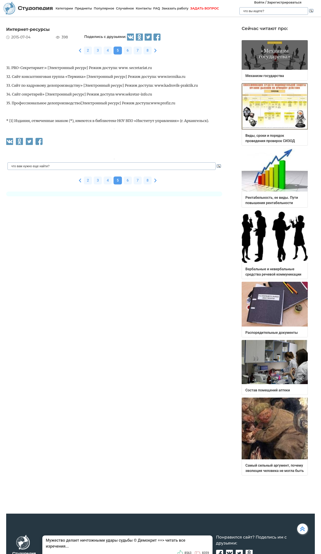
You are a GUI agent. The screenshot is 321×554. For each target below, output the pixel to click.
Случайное (125, 8)
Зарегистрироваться (284, 2)
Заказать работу (175, 8)
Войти (259, 2)
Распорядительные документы (271, 333)
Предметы (83, 8)
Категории (64, 8)
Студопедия (28, 8)
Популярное (104, 8)
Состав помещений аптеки (267, 390)
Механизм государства (264, 76)
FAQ (156, 8)
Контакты (143, 8)
